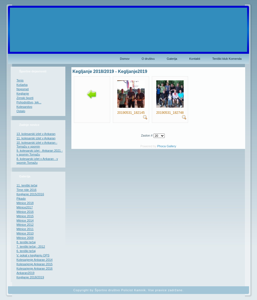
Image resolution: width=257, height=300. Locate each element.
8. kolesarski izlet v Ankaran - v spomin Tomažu (37, 160)
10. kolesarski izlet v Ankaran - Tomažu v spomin (36, 144)
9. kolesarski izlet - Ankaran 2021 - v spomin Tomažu (39, 152)
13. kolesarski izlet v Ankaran (35, 133)
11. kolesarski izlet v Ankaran (35, 138)
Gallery (171, 146)
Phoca (161, 146)
